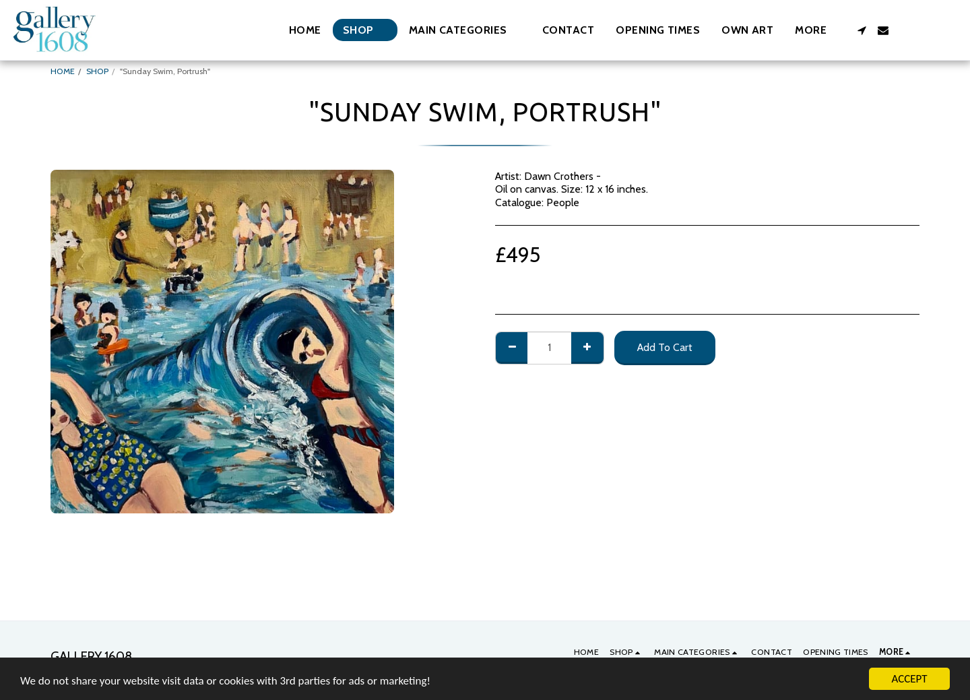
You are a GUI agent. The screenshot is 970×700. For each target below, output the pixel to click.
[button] (465, 30)
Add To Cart (664, 347)
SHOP (97, 71)
